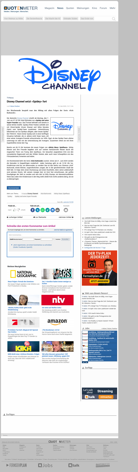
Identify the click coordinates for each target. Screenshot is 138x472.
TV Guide (60, 459)
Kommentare (14, 188)
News (60, 8)
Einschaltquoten (52, 459)
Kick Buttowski (46, 193)
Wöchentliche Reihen (58, 447)
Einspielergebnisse (91, 450)
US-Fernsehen (40, 455)
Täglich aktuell (57, 450)
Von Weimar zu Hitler (13, 18)
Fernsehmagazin (22, 459)
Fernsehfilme (73, 459)
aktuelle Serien (82, 459)
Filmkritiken (30, 459)
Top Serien (111, 459)
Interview (21, 450)
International (39, 452)
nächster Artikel (66, 217)
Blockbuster (66, 459)
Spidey (10, 196)
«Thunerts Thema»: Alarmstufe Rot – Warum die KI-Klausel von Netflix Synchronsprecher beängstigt (100, 243)
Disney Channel (23, 118)
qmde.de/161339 (68, 202)
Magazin (49, 8)
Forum (103, 8)
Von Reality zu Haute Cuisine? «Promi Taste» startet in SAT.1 (97, 322)
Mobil (4, 450)
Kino (94, 8)
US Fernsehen (38, 459)
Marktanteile (56, 448)
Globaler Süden (70, 18)
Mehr (112, 8)
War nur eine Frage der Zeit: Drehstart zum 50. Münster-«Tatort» (99, 226)
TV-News (38, 447)
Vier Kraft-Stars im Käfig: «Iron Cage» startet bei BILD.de (100, 222)
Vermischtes (39, 448)
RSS (4, 447)
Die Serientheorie (34, 18)
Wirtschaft (39, 450)
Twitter (4, 455)
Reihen (21, 448)
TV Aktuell (14, 459)
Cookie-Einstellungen (109, 455)
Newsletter (5, 448)
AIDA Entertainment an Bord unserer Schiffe (95, 346)
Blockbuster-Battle (91, 452)
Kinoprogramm (91, 459)
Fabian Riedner (15, 106)
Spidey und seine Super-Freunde (26, 196)
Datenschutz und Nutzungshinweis (108, 452)
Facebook (5, 453)
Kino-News (89, 447)
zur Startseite (39, 217)
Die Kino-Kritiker (90, 448)
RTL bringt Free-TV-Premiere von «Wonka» (98, 230)
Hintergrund (22, 447)
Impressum (106, 456)
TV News (45, 459)
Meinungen (83, 8)
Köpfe (37, 453)
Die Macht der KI (52, 18)
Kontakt (105, 450)
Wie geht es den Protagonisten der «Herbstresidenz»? (95, 238)
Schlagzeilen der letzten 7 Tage (94, 248)
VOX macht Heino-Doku (92, 235)
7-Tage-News (6, 452)
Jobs (104, 448)
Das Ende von (87, 18)
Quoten (70, 8)
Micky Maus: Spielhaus (62, 193)
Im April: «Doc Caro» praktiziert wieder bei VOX (99, 232)
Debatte (72, 447)
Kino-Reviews (73, 450)
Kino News (8, 459)
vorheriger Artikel (15, 217)
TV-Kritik (72, 448)
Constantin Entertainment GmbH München (98, 334)
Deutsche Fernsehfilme (102, 459)
